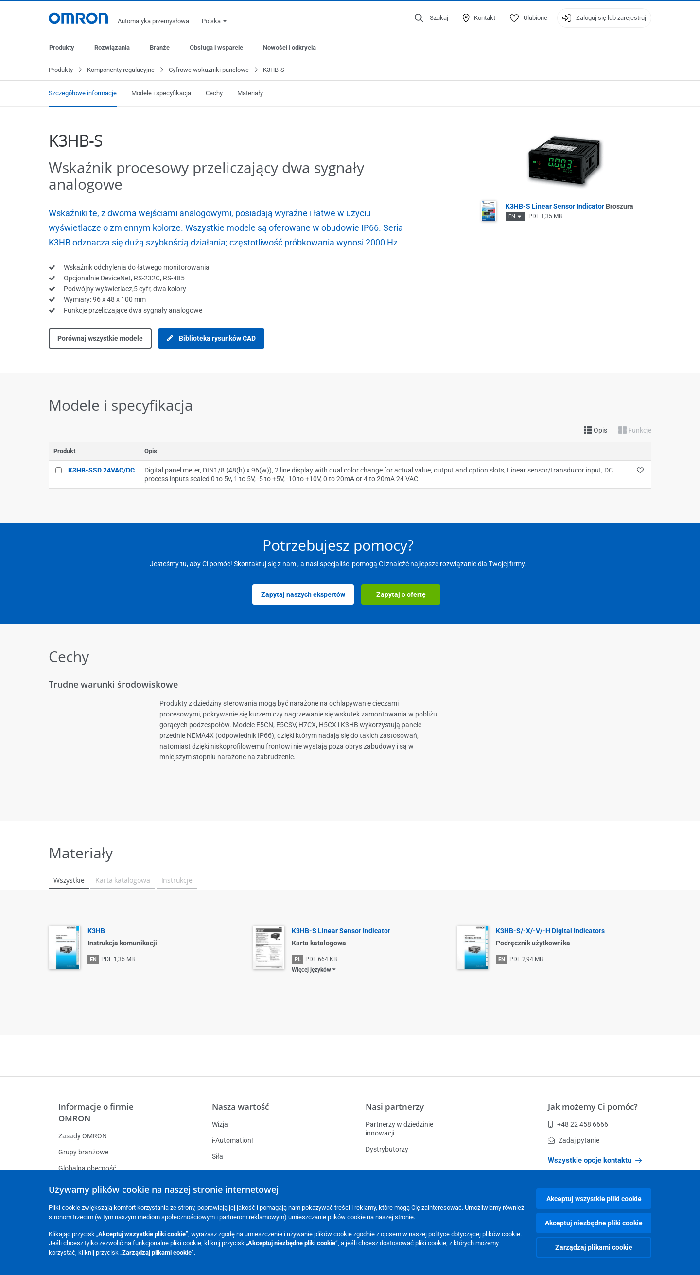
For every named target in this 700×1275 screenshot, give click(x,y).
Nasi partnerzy (395, 1106)
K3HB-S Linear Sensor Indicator (569, 206)
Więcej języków (311, 970)
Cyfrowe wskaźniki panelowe (209, 70)
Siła (217, 1156)
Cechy (214, 93)
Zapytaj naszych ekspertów (303, 595)
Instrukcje (176, 880)
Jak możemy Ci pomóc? (593, 1106)
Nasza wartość (240, 1106)
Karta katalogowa (122, 880)
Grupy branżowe (83, 1152)
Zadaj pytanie (573, 1140)
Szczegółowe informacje (83, 93)
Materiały (250, 93)
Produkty (61, 47)
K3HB (96, 931)
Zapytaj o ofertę (401, 595)
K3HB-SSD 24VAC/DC (101, 470)
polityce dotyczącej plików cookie (474, 1234)
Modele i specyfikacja (161, 93)
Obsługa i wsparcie (216, 47)
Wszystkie (68, 880)
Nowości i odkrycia (289, 47)
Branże (160, 47)
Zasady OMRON (82, 1136)
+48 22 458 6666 (578, 1124)
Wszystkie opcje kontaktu (595, 1160)
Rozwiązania (112, 47)
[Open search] (431, 18)
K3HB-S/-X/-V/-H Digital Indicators (550, 931)
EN (511, 217)
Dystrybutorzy (387, 1149)
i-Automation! (232, 1140)
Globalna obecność (87, 1168)
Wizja (220, 1124)
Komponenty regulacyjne (121, 70)
